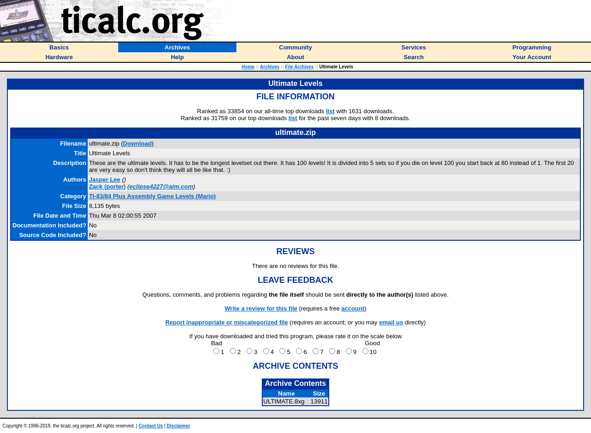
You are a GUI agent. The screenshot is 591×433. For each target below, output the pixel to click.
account (352, 308)
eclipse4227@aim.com (161, 186)
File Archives (299, 66)
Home (247, 66)
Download (137, 143)
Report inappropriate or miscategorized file (226, 322)
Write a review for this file (261, 308)
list (330, 111)
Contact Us (151, 425)
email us (391, 322)
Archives (269, 66)
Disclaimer (178, 425)
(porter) (107, 186)
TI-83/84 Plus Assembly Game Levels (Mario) (152, 196)
